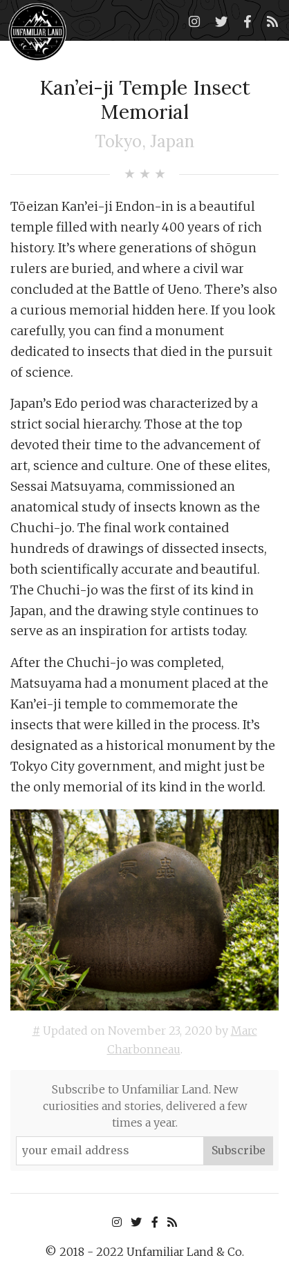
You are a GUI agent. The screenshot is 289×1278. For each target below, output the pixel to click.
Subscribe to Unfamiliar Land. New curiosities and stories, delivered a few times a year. (145, 1105)
